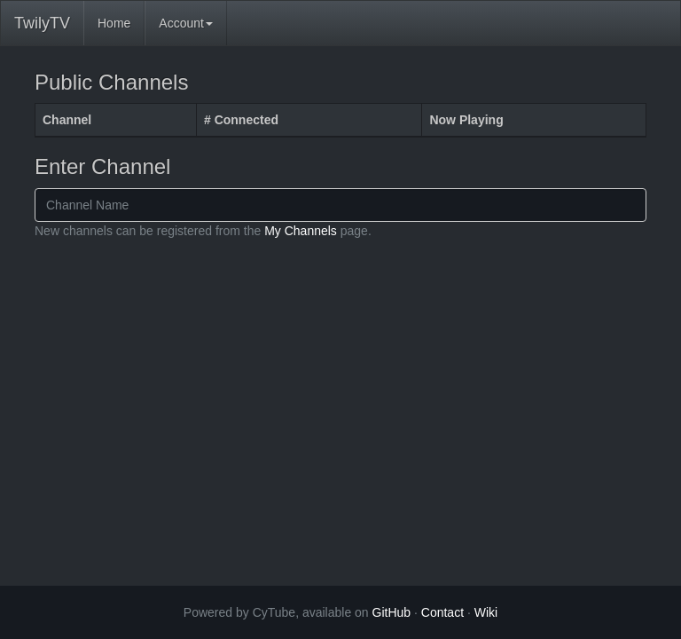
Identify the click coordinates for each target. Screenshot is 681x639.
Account (186, 23)
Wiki (485, 612)
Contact (442, 612)
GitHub (391, 612)
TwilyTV (42, 23)
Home (114, 23)
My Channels (300, 231)
